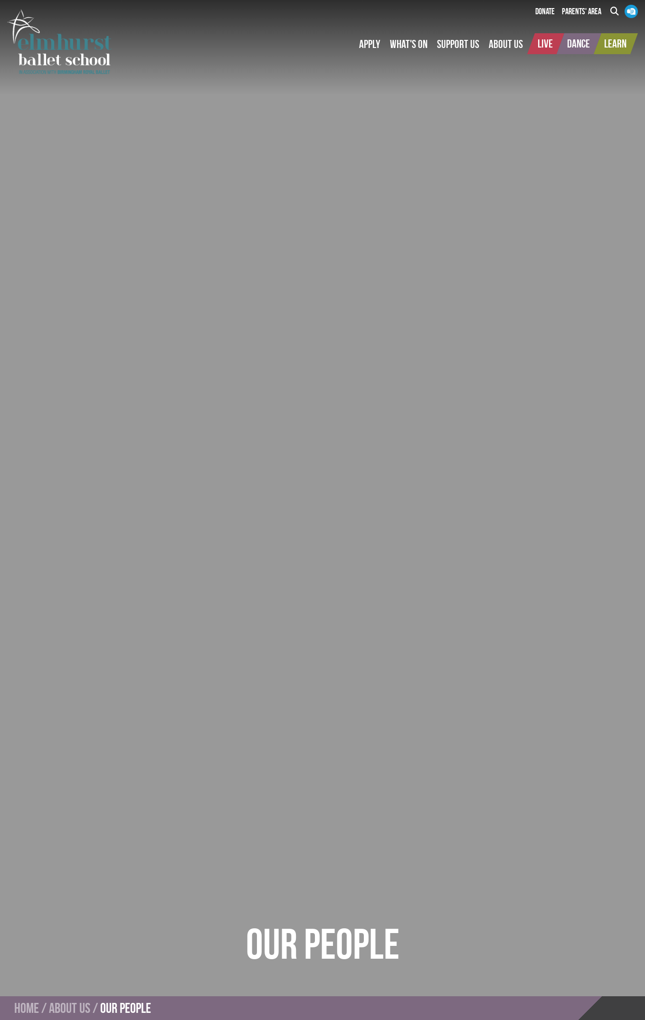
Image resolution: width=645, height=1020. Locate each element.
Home (26, 1008)
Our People (125, 1008)
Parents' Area (581, 11)
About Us (69, 1008)
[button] (369, 44)
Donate (545, 11)
